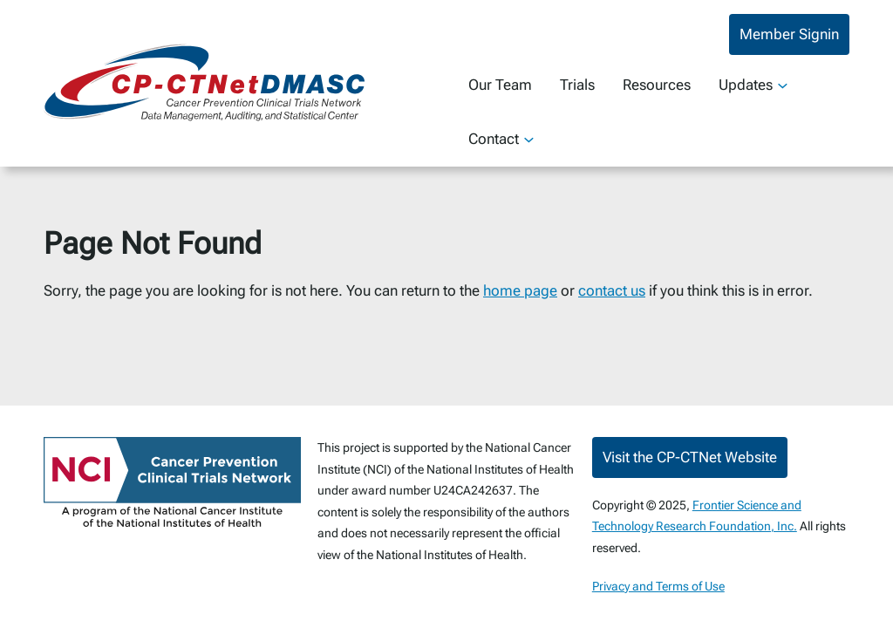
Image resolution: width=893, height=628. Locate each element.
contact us (611, 290)
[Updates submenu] (782, 85)
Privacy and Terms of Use (658, 586)
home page (520, 290)
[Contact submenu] (529, 139)
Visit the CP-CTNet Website (690, 457)
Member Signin (789, 34)
